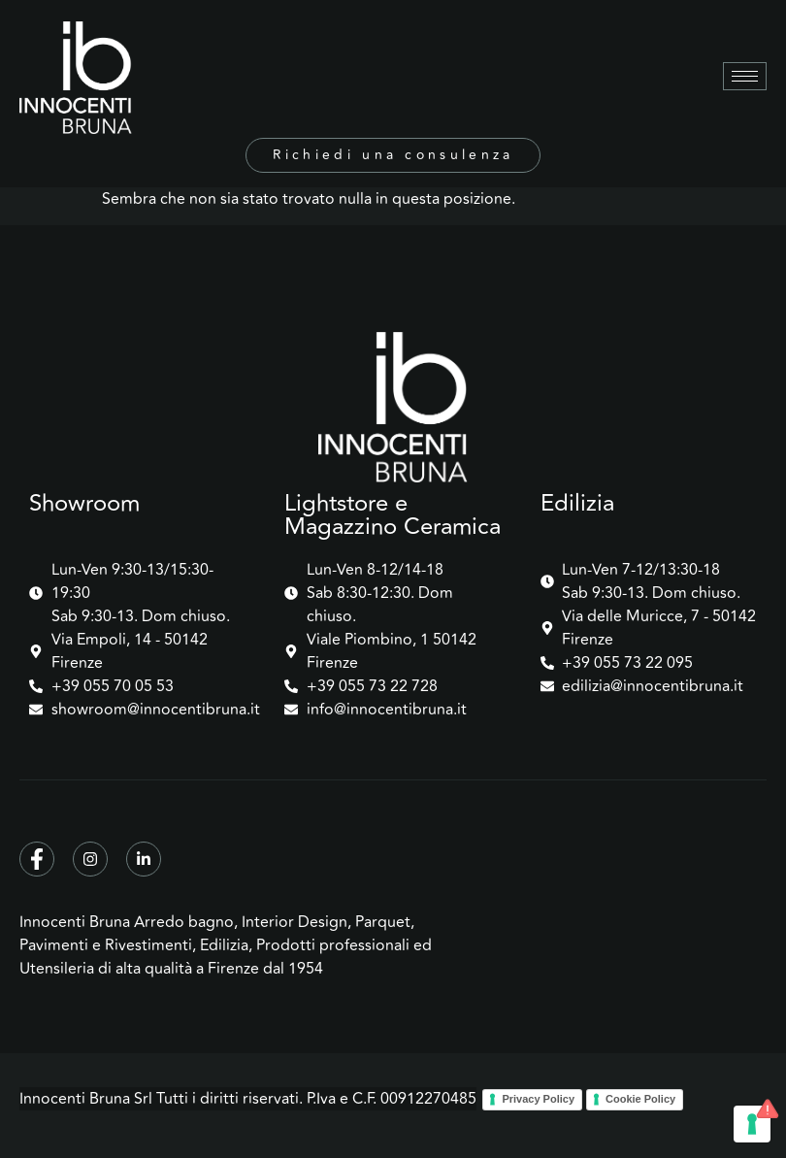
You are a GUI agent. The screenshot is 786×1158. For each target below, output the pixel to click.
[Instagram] (90, 859)
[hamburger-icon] (745, 76)
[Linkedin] (143, 859)
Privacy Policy (538, 1099)
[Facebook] (36, 859)
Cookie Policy (640, 1099)
